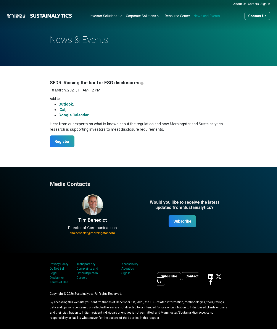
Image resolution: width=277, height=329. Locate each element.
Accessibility (129, 264)
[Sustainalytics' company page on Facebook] (210, 282)
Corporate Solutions (141, 16)
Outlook (65, 104)
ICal (61, 109)
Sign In (265, 4)
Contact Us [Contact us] (257, 16)
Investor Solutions (103, 16)
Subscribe (182, 221)
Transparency (86, 264)
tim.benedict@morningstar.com (92, 233)
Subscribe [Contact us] (169, 276)
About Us (239, 4)
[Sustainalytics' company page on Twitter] (218, 276)
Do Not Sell (57, 268)
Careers (253, 4)
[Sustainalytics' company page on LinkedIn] (210, 276)
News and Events (206, 16)
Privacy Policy (59, 264)
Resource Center (177, 16)
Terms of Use (59, 282)
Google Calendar (73, 115)
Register (62, 141)
